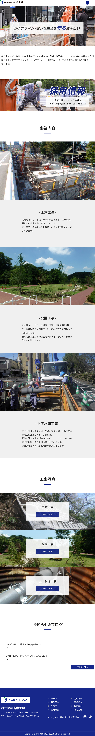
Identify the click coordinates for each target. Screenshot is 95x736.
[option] (47, 26)
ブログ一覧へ (82, 667)
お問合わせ (77, 705)
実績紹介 (76, 702)
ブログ (52, 705)
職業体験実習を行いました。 (34, 644)
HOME (52, 698)
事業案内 (53, 702)
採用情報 (53, 709)
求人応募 (76, 709)
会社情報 (76, 698)
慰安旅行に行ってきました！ (33, 655)
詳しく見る (47, 514)
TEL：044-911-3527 (10, 716)
